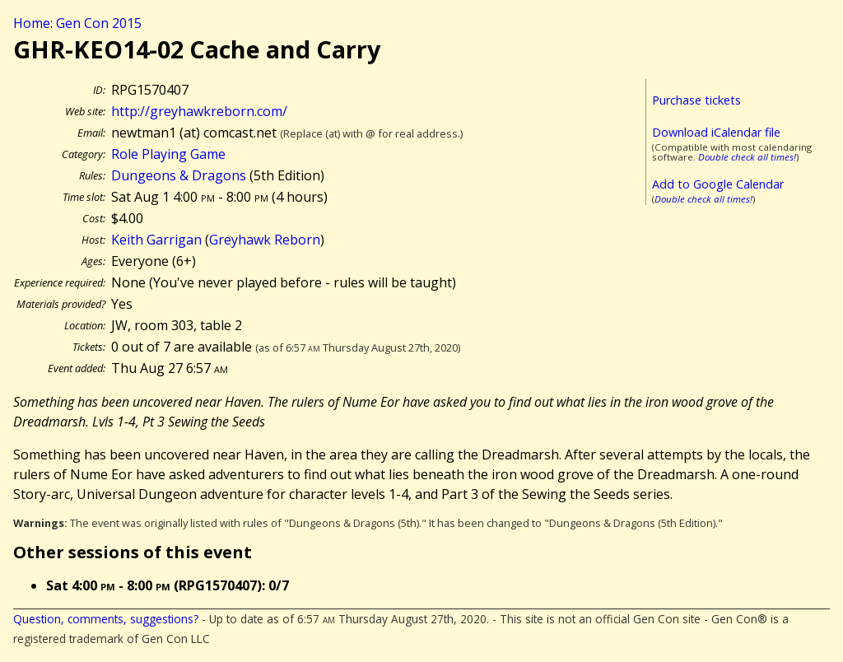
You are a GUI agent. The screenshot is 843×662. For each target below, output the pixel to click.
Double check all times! (747, 157)
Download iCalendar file (716, 132)
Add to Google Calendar (718, 184)
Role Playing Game (168, 154)
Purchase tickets (696, 100)
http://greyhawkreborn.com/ (199, 111)
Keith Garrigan (156, 240)
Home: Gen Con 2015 (77, 23)
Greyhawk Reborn (264, 240)
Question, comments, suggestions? (105, 619)
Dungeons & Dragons (178, 175)
